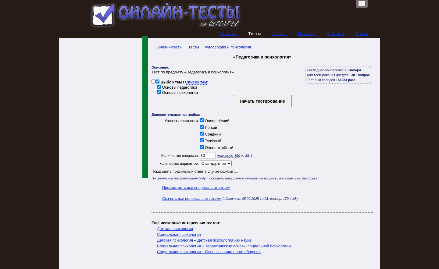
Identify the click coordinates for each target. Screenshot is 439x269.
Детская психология (175, 228)
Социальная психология (179, 234)
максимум (229, 156)
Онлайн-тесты (167, 47)
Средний (210, 134)
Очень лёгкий (214, 121)
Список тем (196, 82)
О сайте (335, 33)
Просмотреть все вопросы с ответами (196, 187)
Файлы (280, 33)
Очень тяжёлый (216, 147)
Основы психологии (177, 92)
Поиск (361, 33)
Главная (228, 33)
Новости (307, 33)
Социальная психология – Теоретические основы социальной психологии (224, 246)
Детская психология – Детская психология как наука (204, 240)
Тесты (193, 47)
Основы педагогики (177, 87)
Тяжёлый (210, 141)
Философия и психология (228, 47)
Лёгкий (208, 127)
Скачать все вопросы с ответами (191, 198)
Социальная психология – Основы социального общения (209, 252)
